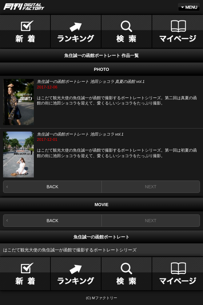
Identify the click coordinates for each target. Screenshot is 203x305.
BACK (52, 186)
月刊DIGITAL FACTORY (24, 6)
